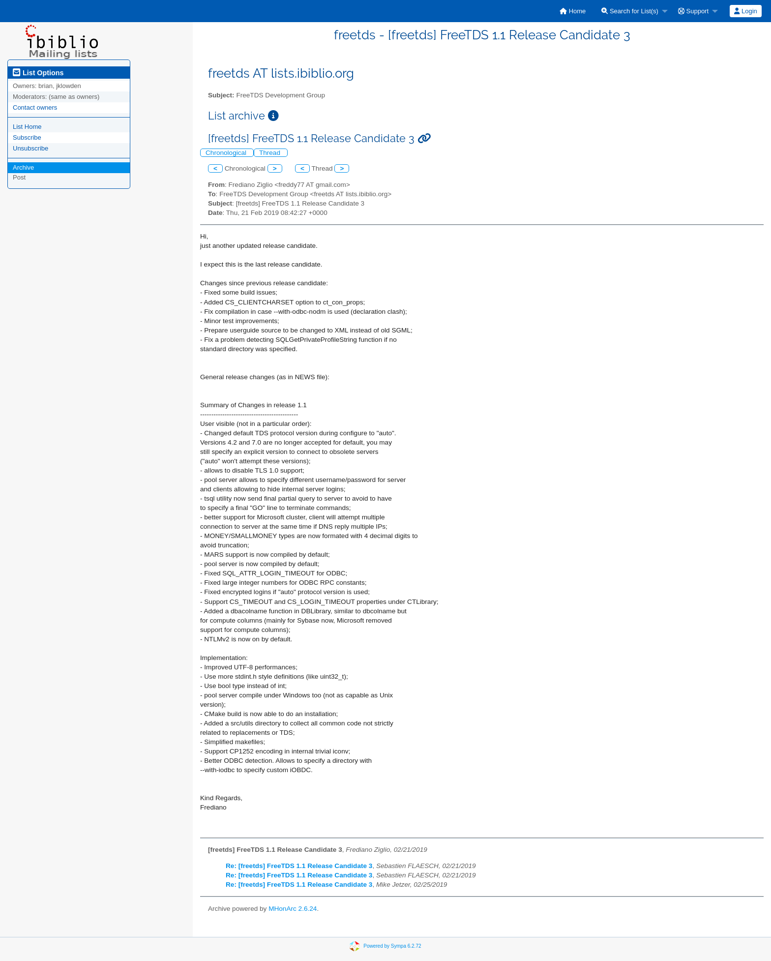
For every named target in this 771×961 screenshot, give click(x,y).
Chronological (227, 152)
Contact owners (35, 107)
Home (573, 11)
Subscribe (27, 137)
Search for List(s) (629, 11)
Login (745, 11)
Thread (270, 152)
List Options (38, 73)
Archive (23, 167)
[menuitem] (572, 11)
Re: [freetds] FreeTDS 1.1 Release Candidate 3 (299, 866)
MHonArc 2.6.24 (292, 908)
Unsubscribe (30, 148)
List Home (27, 126)
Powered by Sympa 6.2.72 (392, 945)
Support (693, 11)
